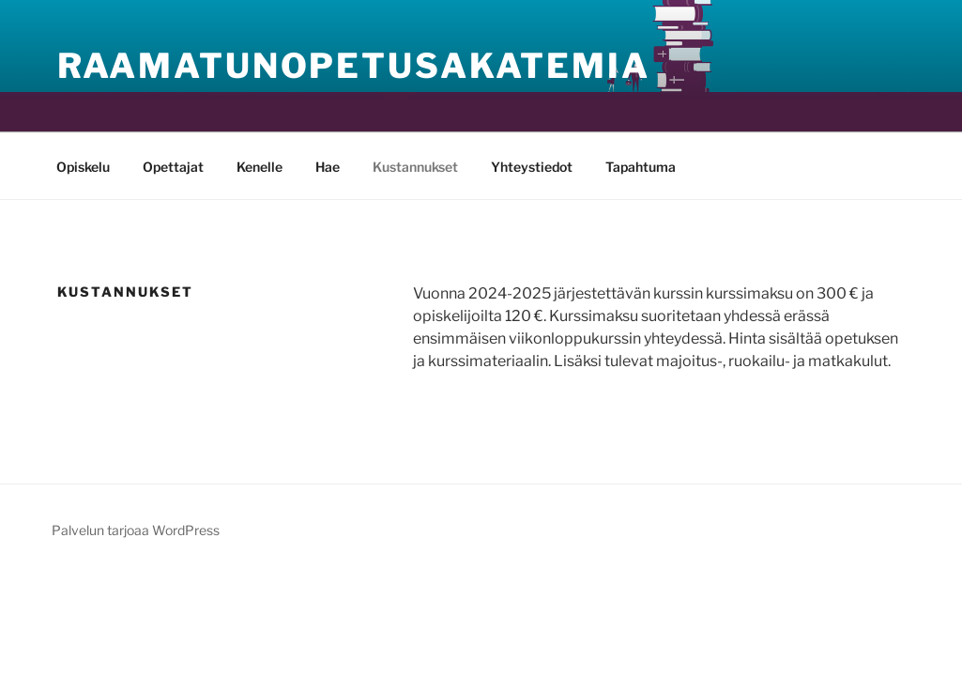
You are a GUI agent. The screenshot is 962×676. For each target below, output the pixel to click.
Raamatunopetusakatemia (353, 65)
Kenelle (259, 167)
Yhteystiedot (532, 167)
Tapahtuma (640, 167)
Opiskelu (83, 167)
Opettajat (173, 167)
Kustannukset (415, 167)
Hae (327, 167)
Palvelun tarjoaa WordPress (136, 530)
